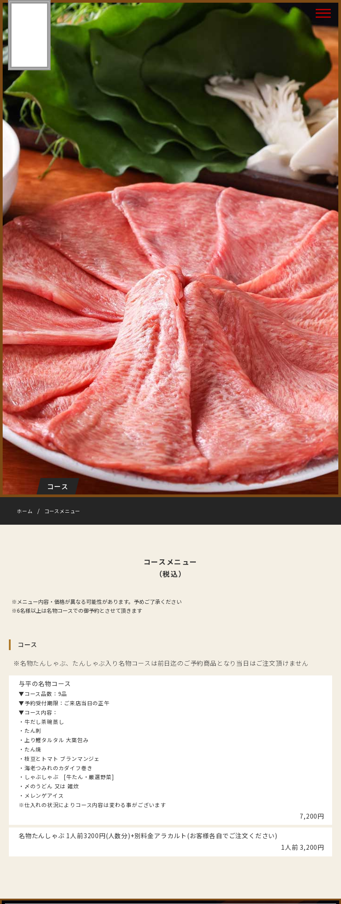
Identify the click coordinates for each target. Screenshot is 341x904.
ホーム (24, 510)
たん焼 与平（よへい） (28, 35)
